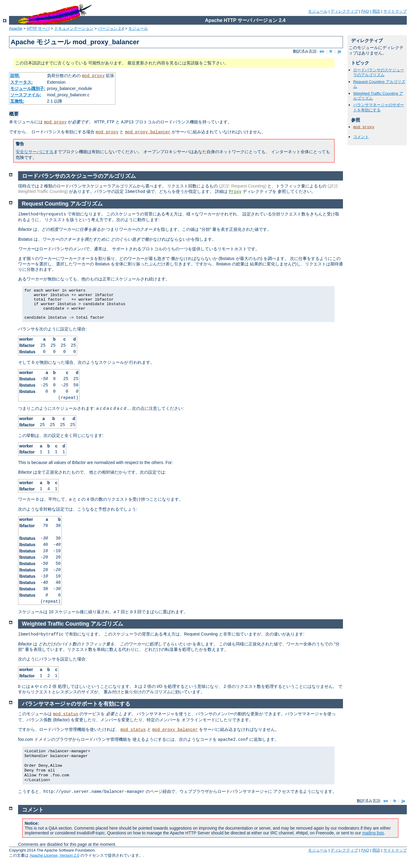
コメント (361, 137)
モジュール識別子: (27, 88)
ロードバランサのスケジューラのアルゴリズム (378, 72)
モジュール (318, 11)
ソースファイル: (25, 94)
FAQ (365, 11)
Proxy (235, 191)
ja (339, 51)
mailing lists (373, 832)
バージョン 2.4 (111, 28)
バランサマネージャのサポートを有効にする (378, 107)
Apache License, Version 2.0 (54, 855)
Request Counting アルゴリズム (62, 204)
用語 (376, 11)
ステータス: (21, 82)
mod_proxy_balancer (147, 132)
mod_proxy (93, 75)
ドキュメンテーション (73, 28)
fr (331, 51)
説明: (15, 75)
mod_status (65, 714)
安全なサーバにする (35, 151)
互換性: (17, 101)
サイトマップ (395, 11)
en (322, 51)
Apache (15, 28)
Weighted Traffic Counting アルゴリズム (72, 624)
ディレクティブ (344, 11)
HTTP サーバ (38, 28)
